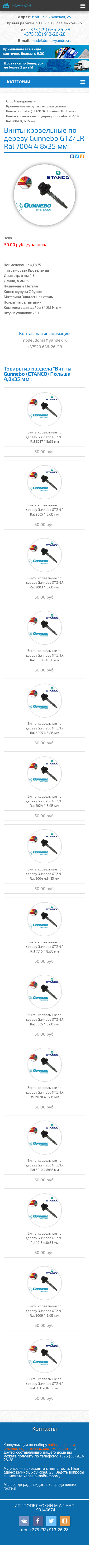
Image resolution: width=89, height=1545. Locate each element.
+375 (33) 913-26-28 (44, 34)
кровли (69, 1445)
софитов (65, 1449)
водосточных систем (37, 1449)
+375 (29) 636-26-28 (49, 29)
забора (54, 1445)
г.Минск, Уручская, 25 (51, 16)
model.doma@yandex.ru (51, 40)
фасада (10, 1449)
